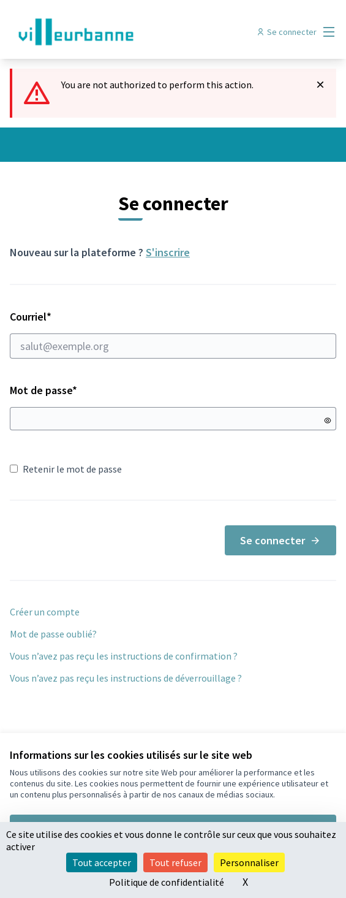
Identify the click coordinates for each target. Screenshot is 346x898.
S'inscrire (168, 252)
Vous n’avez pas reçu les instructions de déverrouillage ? (126, 678)
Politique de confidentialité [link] (166, 882)
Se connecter (280, 540)
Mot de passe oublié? (53, 634)
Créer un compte (45, 612)
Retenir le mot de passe (66, 469)
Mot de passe (43, 390)
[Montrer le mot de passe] (327, 420)
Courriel (173, 334)
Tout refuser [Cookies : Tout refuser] (175, 862)
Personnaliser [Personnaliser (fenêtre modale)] (249, 862)
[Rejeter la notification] (320, 84)
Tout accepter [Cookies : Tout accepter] (101, 862)
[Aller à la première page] (131, 31)
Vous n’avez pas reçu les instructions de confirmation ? (124, 656)
